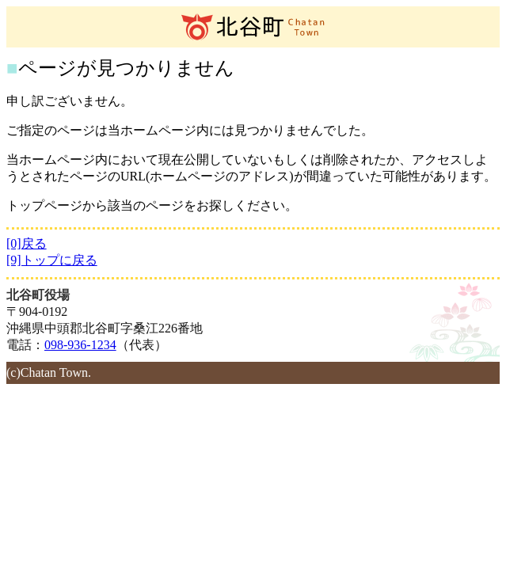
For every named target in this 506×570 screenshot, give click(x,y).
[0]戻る (26, 243)
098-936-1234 (80, 345)
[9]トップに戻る (51, 260)
